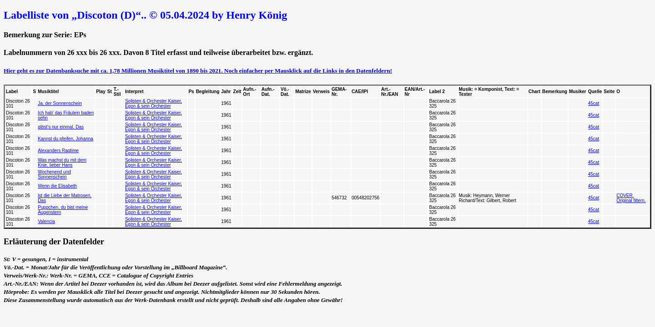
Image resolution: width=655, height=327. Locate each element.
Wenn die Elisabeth (57, 185)
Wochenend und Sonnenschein (54, 174)
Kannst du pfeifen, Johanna (65, 138)
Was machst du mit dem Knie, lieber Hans (62, 163)
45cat (593, 103)
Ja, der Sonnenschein (60, 103)
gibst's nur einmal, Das (61, 126)
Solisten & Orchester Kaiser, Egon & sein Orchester (153, 104)
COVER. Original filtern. (630, 198)
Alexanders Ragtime (58, 150)
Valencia (46, 221)
